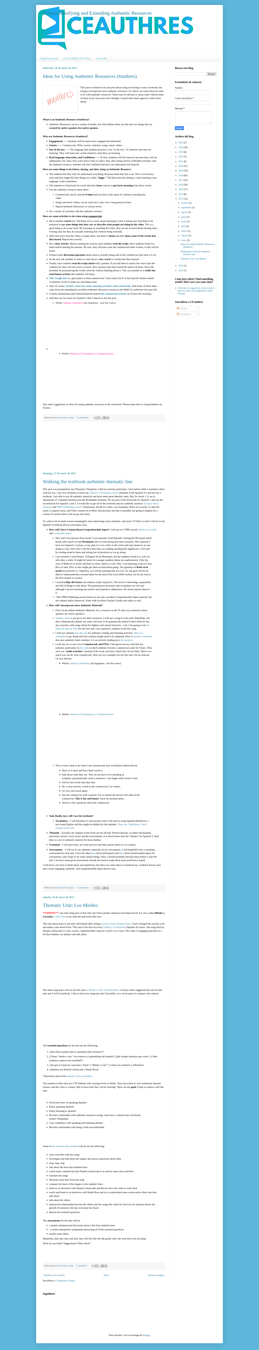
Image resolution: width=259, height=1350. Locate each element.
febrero (184, 235)
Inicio (106, 1275)
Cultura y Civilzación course (104, 492)
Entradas (182, 308)
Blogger (146, 1335)
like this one (81, 632)
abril (183, 226)
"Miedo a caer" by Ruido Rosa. (104, 989)
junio (183, 217)
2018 (181, 175)
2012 (181, 265)
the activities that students (65, 1146)
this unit (84, 647)
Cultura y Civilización (114, 927)
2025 (181, 142)
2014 (181, 194)
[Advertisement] (104, 446)
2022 (181, 156)
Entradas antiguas (156, 1275)
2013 (181, 199)
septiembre (186, 207)
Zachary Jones (63, 618)
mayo (184, 221)
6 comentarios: (83, 888)
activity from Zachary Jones (116, 923)
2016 (181, 184)
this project (126, 640)
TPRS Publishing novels (69, 506)
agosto (184, 212)
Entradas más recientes (54, 1275)
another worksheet (142, 636)
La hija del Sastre (62, 533)
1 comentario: (82, 1266)
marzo (184, 231)
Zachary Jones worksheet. (80, 1076)
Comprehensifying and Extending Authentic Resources (97, 13)
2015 (181, 189)
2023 (181, 152)
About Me (101, 58)
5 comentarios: (83, 417)
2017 (181, 180)
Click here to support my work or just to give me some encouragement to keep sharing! (196, 291)
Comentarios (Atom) (65, 1280)
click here (60, 916)
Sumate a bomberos (73, 302)
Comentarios (184, 314)
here (93, 853)
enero (184, 240)
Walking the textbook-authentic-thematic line (87, 481)
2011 (181, 270)
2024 (181, 147)
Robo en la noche (148, 529)
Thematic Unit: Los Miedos (70, 905)
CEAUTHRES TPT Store (76, 58)
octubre (185, 203)
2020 (181, 166)
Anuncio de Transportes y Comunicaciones (91, 353)
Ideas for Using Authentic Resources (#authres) (90, 76)
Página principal (49, 58)
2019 (181, 170)
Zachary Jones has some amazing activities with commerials (97, 285)
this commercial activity (113, 293)
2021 (181, 161)
